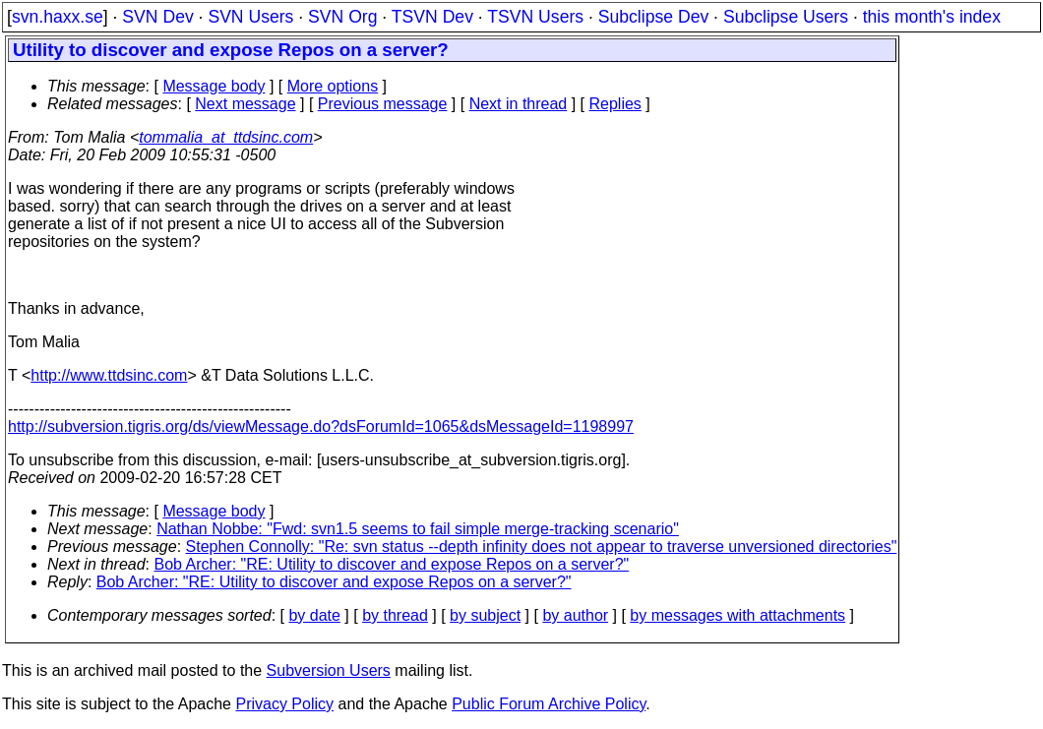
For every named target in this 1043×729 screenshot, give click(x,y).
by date (313, 615)
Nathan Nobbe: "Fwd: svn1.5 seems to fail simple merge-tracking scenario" (417, 528)
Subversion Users (329, 670)
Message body (213, 86)
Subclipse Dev (653, 17)
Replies (615, 103)
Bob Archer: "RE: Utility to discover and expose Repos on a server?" (392, 564)
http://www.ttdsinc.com (109, 375)
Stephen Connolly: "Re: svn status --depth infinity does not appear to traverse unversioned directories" (541, 546)
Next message (245, 103)
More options (333, 86)
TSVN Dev (432, 17)
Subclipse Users (785, 17)
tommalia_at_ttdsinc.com (226, 137)
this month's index (932, 17)
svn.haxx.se (57, 17)
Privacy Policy (284, 704)
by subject (485, 615)
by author (575, 615)
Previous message (383, 103)
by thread (395, 615)
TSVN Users (535, 17)
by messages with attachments (737, 615)
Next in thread (518, 103)
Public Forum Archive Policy (548, 704)
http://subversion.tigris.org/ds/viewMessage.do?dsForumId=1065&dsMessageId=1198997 (321, 426)
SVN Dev (157, 17)
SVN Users (250, 17)
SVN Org (342, 17)
